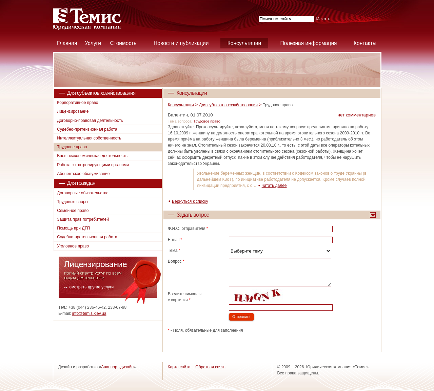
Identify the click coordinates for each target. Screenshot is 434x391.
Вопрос (176, 261)
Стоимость (123, 43)
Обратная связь (210, 367)
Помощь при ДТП (73, 228)
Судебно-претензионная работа (87, 129)
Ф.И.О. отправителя (188, 228)
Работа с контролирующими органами (93, 164)
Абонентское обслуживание (83, 173)
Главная (67, 43)
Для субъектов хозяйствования (228, 105)
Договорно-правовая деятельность (90, 120)
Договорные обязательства (82, 193)
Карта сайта (179, 367)
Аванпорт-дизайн (117, 367)
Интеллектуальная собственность (89, 138)
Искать (323, 18)
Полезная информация (308, 43)
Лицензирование (72, 111)
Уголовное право (73, 246)
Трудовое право (206, 121)
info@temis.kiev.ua (89, 313)
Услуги (93, 43)
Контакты (365, 43)
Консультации (244, 43)
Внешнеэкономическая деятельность (92, 155)
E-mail (175, 239)
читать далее (274, 185)
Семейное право (72, 210)
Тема (174, 250)
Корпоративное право (77, 102)
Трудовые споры (72, 201)
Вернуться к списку (190, 201)
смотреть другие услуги (92, 287)
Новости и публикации (181, 43)
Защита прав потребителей (83, 219)
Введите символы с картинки (184, 296)
